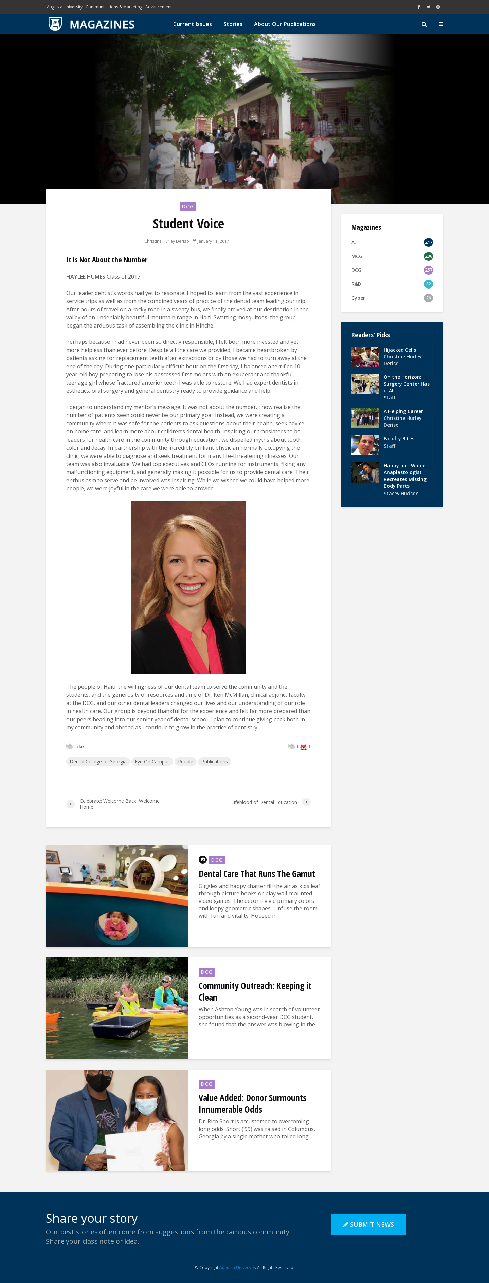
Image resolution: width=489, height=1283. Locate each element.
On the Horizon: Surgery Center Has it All (407, 384)
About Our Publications (285, 24)
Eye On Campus (152, 761)
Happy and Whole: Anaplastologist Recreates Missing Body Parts (405, 475)
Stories (232, 24)
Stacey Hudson (401, 493)
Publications (214, 761)
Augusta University (65, 7)
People (185, 761)
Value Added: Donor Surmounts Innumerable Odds (252, 1103)
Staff (389, 397)
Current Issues (192, 24)
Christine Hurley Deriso (167, 241)
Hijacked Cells (400, 350)
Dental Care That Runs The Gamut (257, 873)
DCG (188, 206)
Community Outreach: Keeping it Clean (255, 991)
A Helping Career (403, 411)
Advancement (158, 7)
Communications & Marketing (114, 7)
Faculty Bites (399, 438)
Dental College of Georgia (98, 761)
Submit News (368, 1224)
